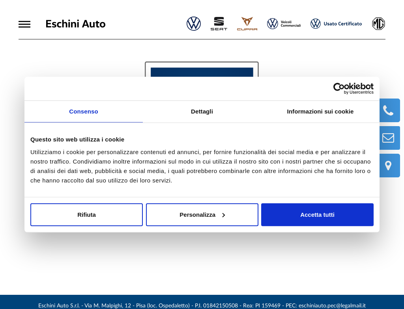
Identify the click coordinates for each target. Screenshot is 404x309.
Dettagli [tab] (202, 111)
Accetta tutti (317, 214)
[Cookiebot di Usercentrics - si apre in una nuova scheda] (339, 89)
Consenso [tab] (83, 111)
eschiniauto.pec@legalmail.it (332, 306)
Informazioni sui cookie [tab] (320, 111)
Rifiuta (86, 214)
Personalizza (202, 214)
